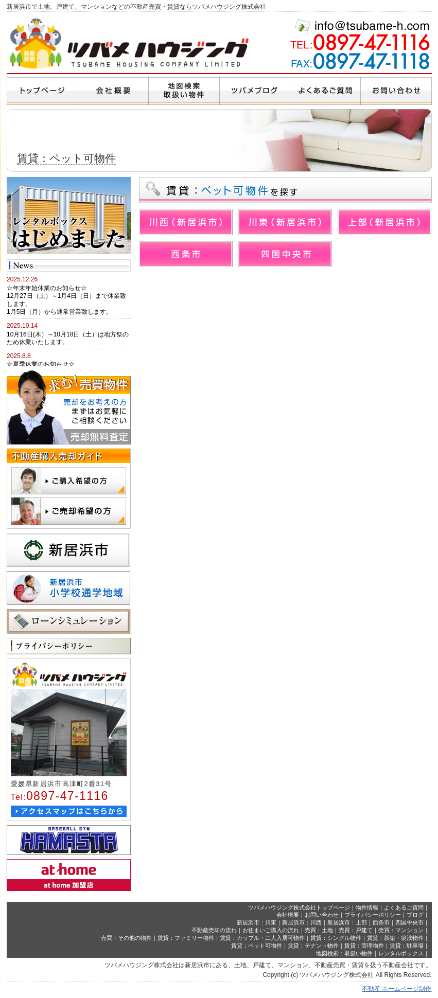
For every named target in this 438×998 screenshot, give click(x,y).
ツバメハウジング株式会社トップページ (299, 907)
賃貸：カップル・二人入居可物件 (262, 938)
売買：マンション (401, 930)
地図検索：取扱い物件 (344, 953)
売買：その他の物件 (126, 938)
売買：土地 (319, 930)
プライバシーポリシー (372, 915)
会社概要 (287, 915)
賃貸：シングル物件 (335, 938)
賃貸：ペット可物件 (256, 945)
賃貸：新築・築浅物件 (395, 938)
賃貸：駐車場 (407, 945)
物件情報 (367, 907)
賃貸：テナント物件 (313, 945)
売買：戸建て (356, 930)
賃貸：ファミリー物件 (185, 938)
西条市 (381, 922)
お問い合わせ (322, 915)
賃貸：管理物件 (364, 945)
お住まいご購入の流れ (270, 930)
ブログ (415, 915)
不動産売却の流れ (214, 930)
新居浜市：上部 (347, 922)
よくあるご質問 (404, 907)
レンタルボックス (401, 953)
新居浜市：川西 (302, 922)
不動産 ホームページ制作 (396, 988)
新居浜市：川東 (256, 922)
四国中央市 (409, 922)
